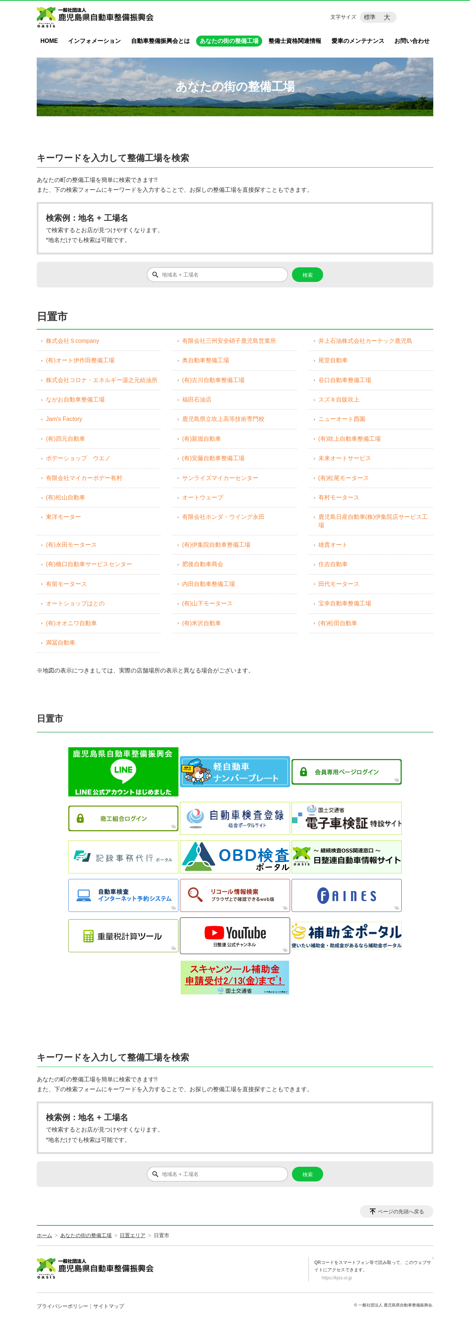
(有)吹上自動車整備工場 (349, 439)
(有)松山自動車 (65, 497)
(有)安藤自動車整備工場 (213, 458)
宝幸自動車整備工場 (344, 603)
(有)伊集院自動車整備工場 (216, 545)
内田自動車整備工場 (208, 584)
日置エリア (132, 1235)
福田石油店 (197, 399)
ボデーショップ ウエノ (78, 458)
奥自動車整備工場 (205, 360)
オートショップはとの (75, 603)
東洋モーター (63, 517)
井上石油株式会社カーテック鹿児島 (365, 341)
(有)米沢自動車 (201, 623)
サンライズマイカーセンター (220, 478)
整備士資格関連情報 (294, 41)
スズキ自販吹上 (338, 399)
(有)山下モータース (207, 603)
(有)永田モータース (71, 545)
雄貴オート (333, 545)
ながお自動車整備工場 (75, 399)
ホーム (44, 1235)
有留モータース (66, 584)
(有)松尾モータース (343, 478)
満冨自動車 (60, 642)
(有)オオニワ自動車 (71, 623)
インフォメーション (94, 41)
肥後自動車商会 (202, 564)
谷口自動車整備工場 (344, 380)
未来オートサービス (344, 458)
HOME (49, 41)
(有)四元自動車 (65, 439)
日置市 (50, 718)
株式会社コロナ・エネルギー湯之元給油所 (102, 380)
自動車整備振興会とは (160, 41)
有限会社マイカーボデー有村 (84, 478)
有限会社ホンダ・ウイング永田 (223, 517)
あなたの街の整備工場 (229, 41)
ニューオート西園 (341, 419)
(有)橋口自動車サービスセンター (89, 564)
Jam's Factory (64, 419)
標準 (370, 17)
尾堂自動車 (333, 360)
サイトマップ (108, 1306)
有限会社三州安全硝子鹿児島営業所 (229, 341)
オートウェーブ (202, 497)
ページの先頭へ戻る (401, 1211)
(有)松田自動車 (338, 623)
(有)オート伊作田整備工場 (80, 360)
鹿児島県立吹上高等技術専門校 (223, 419)
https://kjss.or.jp (337, 1277)
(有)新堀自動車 (201, 439)
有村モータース (338, 497)
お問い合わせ (412, 41)
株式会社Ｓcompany (72, 341)
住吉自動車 (333, 564)
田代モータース (338, 584)
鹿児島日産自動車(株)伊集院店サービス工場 (373, 521)
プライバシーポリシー (62, 1306)
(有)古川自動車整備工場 (213, 380)
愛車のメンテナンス (358, 41)
